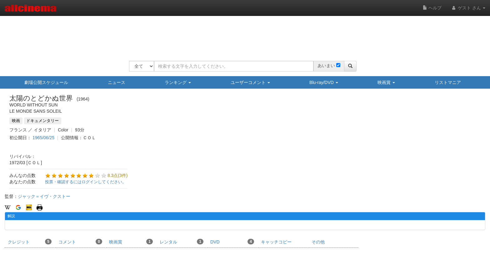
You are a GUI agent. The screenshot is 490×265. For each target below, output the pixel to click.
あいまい (326, 65)
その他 (318, 241)
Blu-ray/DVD (323, 82)
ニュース (116, 82)
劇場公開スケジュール (46, 82)
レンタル (181, 241)
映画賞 (386, 82)
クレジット (30, 241)
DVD (232, 241)
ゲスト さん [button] (468, 7)
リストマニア (448, 82)
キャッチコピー (276, 241)
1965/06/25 (43, 137)
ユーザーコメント (250, 82)
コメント (80, 241)
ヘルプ (432, 7)
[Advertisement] (243, 34)
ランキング (178, 82)
